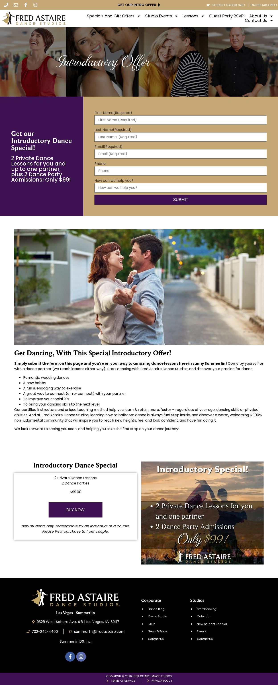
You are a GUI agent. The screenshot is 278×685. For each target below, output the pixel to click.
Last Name (113, 130)
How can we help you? (113, 180)
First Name (113, 113)
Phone (100, 164)
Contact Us (259, 20)
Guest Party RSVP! (227, 16)
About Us (261, 16)
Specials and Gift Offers (114, 16)
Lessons (194, 16)
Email (108, 147)
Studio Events (161, 16)
